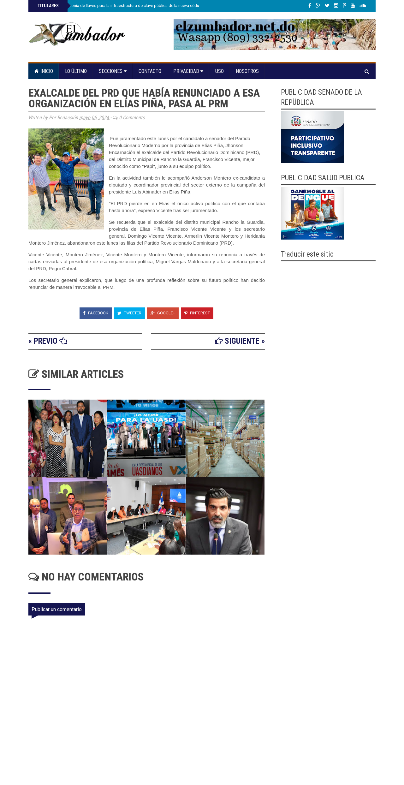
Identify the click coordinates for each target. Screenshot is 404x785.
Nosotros (247, 71)
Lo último (76, 71)
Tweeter (129, 313)
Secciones (113, 71)
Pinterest (197, 313)
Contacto (150, 71)
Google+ (163, 313)
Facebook (95, 313)
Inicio (43, 71)
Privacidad (188, 71)
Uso (219, 71)
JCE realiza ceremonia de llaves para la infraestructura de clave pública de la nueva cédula (119, 5)
